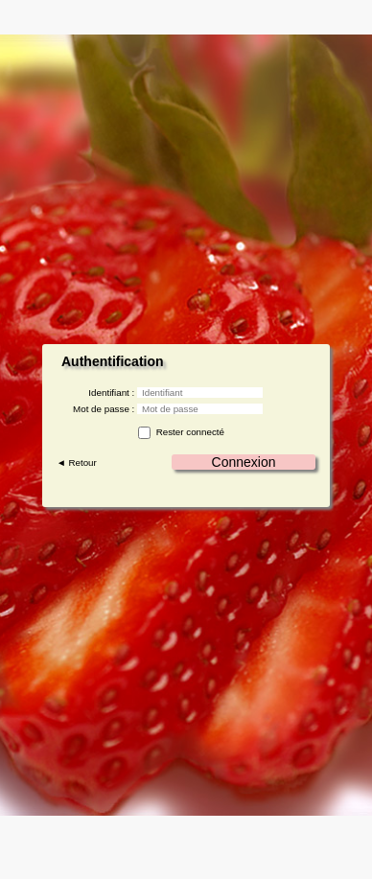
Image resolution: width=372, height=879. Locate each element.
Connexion (244, 462)
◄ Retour (77, 462)
